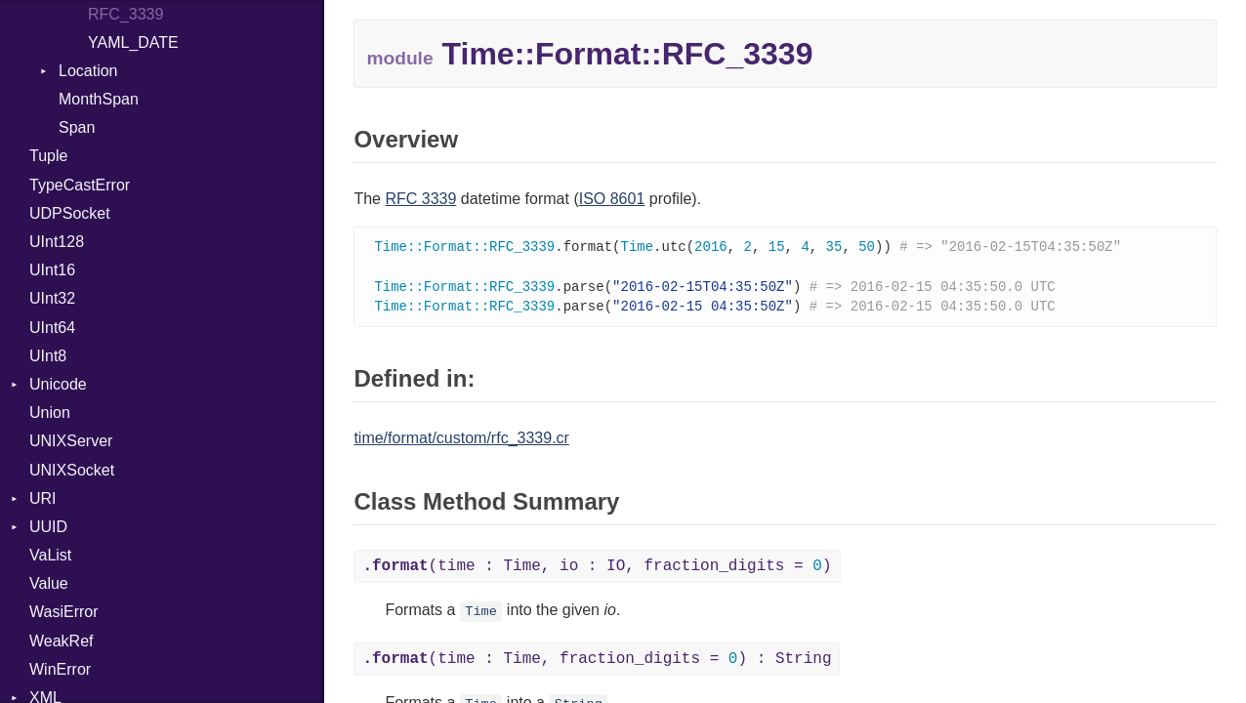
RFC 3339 (420, 198)
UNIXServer (70, 441)
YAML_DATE (133, 42)
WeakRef (61, 641)
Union (49, 412)
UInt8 (47, 356)
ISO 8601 (612, 198)
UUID (48, 526)
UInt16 (52, 270)
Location (88, 70)
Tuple (48, 155)
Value (48, 583)
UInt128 (56, 241)
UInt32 (52, 298)
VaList (50, 555)
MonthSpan (99, 99)
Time (481, 615)
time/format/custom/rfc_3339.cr (461, 442)
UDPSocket (69, 213)
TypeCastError (79, 185)
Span (77, 127)
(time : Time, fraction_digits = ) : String (596, 663)
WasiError (64, 611)
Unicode (58, 384)
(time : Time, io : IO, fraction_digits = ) (596, 570)
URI (43, 498)
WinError (60, 669)
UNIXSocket (71, 470)
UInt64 (52, 327)
